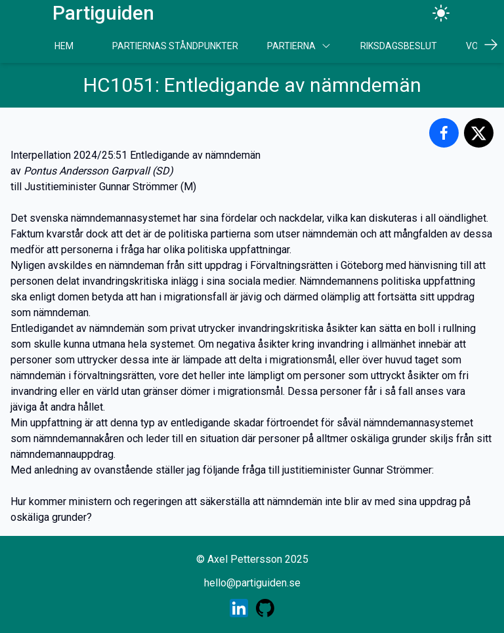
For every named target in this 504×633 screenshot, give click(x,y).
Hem (64, 46)
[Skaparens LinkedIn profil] (239, 608)
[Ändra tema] (441, 13)
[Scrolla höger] (490, 44)
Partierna (299, 46)
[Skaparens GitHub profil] (265, 608)
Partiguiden (103, 12)
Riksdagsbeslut (398, 46)
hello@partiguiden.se (252, 583)
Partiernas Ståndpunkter (175, 46)
